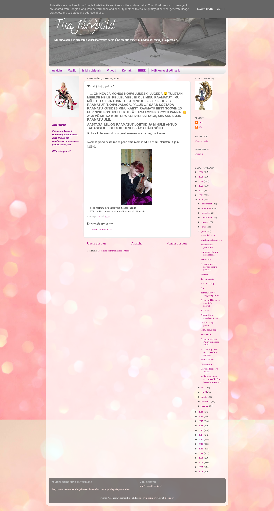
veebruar (206, 401)
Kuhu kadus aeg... (209, 329)
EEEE (142, 70)
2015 (201, 430)
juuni (204, 231)
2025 (201, 176)
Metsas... (205, 274)
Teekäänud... (207, 334)
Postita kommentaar (101, 229)
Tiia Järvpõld (84, 26)
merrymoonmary (147, 497)
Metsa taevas (207, 359)
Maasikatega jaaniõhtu (207, 246)
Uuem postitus (96, 243)
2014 (201, 435)
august (205, 222)
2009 (201, 457)
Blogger (169, 497)
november (206, 208)
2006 (201, 471)
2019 (201, 411)
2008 (201, 462)
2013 (201, 439)
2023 (201, 185)
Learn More (205, 8)
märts (204, 397)
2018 (201, 416)
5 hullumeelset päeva (211, 240)
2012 (201, 444)
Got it (221, 8)
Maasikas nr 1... (208, 364)
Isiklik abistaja (91, 70)
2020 (201, 199)
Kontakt (127, 70)
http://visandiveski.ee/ (150, 486)
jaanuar (205, 406)
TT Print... (206, 310)
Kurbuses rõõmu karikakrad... (209, 253)
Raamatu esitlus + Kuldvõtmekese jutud (210, 342)
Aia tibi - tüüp (207, 283)
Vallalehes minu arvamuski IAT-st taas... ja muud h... (211, 379)
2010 (201, 453)
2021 (201, 195)
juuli (204, 226)
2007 (201, 467)
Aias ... (204, 288)
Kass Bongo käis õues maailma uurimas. (209, 352)
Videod (111, 70)
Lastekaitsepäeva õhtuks (209, 370)
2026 (201, 172)
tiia (200, 127)
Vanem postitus (177, 243)
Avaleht (57, 70)
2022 (201, 190)
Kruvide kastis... (209, 235)
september (207, 217)
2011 (201, 448)
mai (203, 387)
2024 (201, 181)
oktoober (206, 213)
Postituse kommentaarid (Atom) (114, 250)
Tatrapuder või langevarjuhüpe (210, 294)
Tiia (201, 122)
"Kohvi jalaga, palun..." (208, 324)
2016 (201, 425)
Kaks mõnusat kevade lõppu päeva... (209, 267)
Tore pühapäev (208, 279)
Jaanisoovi (206, 259)
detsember (207, 203)
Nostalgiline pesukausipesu (209, 316)
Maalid (72, 70)
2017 (201, 421)
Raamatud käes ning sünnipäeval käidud (211, 303)
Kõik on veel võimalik (165, 70)
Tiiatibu (199, 153)
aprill (204, 392)
